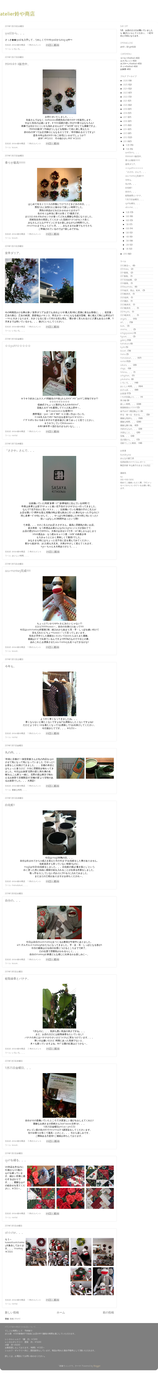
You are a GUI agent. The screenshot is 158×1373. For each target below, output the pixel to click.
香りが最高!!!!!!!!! (15, 163)
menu (123, 354)
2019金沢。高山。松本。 (131, 290)
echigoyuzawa (126, 333)
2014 (125, 129)
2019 (125, 109)
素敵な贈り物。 (127, 425)
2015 (125, 125)
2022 (125, 96)
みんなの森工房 (127, 458)
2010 (125, 254)
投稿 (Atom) (15, 1318)
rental (14, 435)
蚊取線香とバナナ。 (17, 979)
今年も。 (10, 666)
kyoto (122, 347)
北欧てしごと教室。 (129, 443)
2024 (125, 88)
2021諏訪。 (125, 301)
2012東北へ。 (126, 265)
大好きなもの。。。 (129, 429)
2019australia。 (127, 286)
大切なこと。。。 (128, 432)
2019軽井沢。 (126, 294)
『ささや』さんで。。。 (20, 451)
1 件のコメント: (35, 45)
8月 (128, 220)
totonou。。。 (126, 372)
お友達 (123, 393)
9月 (128, 216)
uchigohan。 (125, 375)
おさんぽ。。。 (127, 390)
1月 (127, 248)
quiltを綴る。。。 (16, 1160)
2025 (125, 84)
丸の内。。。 (13, 752)
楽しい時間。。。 (128, 404)
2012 (125, 137)
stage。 (123, 368)
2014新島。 (125, 272)
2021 (125, 101)
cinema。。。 (126, 329)
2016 (125, 121)
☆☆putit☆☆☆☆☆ (18, 346)
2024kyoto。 (125, 311)
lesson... (15, 147)
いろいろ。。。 (19, 49)
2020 (125, 105)
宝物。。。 (125, 436)
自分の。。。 (13, 901)
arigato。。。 (126, 319)
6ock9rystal (125, 455)
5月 (128, 232)
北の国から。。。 (128, 439)
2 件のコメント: (35, 551)
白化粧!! (10, 805)
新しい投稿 (12, 1313)
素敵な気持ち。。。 (129, 418)
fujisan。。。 (126, 336)
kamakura (125, 343)
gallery (123, 340)
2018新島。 (125, 283)
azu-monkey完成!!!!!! (18, 571)
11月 (128, 149)
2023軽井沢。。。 (128, 308)
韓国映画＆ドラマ (128, 407)
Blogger (97, 1366)
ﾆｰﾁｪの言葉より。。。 (130, 397)
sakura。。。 (126, 365)
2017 (125, 117)
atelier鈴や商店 (17, 13)
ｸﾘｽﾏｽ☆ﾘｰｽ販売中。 (17, 64)
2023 (125, 92)
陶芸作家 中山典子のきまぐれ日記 (135, 465)
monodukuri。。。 (20, 885)
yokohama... (125, 379)
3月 (128, 240)
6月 (128, 228)
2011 (125, 141)
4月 (128, 236)
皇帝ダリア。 (13, 253)
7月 (127, 224)
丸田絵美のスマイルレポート (133, 462)
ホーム (61, 1313)
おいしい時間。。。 (21, 555)
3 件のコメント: (35, 1141)
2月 (128, 244)
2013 (125, 133)
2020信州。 (125, 297)
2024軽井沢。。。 (128, 315)
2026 (125, 80)
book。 (123, 326)
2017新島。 (125, 276)
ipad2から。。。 (15, 33)
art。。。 (124, 322)
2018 (125, 113)
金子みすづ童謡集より (130, 411)
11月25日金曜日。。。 (18, 1068)
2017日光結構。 (127, 279)
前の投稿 (108, 1313)
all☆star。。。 (14, 1233)
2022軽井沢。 (126, 304)
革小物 (123, 400)
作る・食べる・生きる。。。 (133, 414)
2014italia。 (125, 269)
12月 (128, 145)
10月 (128, 212)
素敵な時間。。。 (20, 790)
